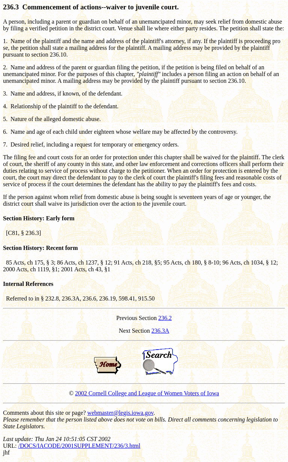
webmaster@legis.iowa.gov (120, 413)
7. (5, 144)
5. (5, 119)
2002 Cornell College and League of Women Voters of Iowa (147, 393)
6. (5, 132)
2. (5, 67)
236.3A (161, 330)
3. (5, 93)
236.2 (165, 318)
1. (5, 41)
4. (5, 106)
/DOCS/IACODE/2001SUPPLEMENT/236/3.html (79, 446)
